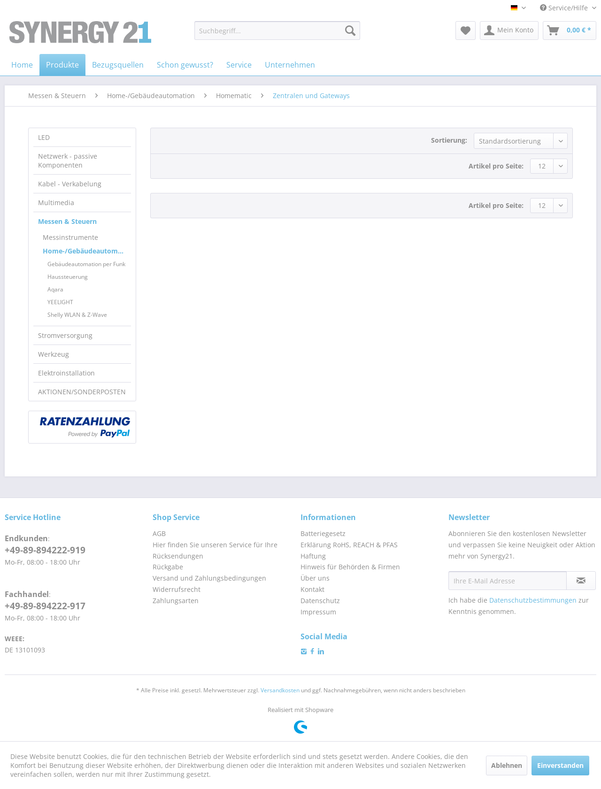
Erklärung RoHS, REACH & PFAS (349, 544)
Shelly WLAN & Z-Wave (77, 315)
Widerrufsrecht (176, 589)
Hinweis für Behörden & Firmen (350, 566)
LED (44, 137)
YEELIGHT (60, 302)
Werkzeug (53, 354)
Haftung (313, 556)
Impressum (318, 611)
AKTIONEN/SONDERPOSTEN (82, 391)
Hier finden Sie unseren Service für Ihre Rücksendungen (215, 550)
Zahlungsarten (176, 600)
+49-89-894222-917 (45, 606)
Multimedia (56, 202)
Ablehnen (506, 765)
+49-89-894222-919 (45, 550)
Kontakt (312, 589)
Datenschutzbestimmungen (533, 600)
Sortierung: (449, 140)
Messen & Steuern (67, 221)
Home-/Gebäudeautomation (87, 250)
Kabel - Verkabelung (69, 183)
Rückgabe (168, 566)
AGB (159, 533)
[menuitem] (277, 30)
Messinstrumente (70, 237)
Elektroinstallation (66, 372)
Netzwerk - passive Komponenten (67, 160)
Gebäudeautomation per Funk (86, 264)
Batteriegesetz (323, 533)
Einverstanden (560, 765)
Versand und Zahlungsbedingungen (209, 578)
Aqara (55, 289)
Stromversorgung (65, 335)
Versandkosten (280, 690)
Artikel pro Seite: (496, 165)
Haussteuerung (67, 277)
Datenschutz (320, 600)
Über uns (315, 578)
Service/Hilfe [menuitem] (565, 7)
